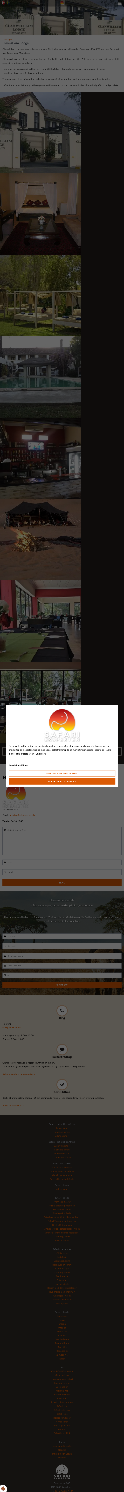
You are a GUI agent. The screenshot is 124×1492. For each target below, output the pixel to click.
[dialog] (62, 746)
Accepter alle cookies (62, 781)
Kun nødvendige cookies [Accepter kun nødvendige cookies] (61, 773)
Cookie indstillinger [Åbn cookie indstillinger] (18, 765)
